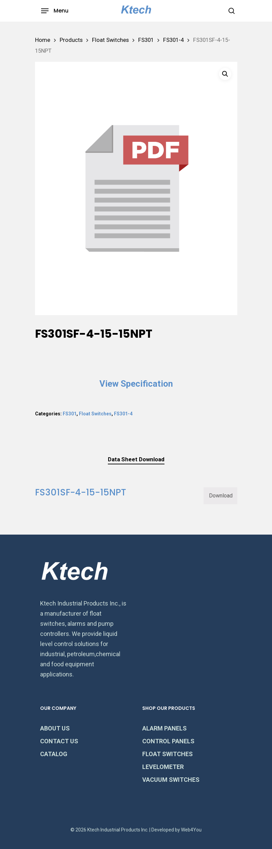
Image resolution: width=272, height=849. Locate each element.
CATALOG (53, 753)
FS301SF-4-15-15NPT (80, 492)
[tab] (136, 459)
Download (221, 495)
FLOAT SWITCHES (167, 753)
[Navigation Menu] (54, 10)
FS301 (146, 40)
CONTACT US (59, 741)
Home (42, 40)
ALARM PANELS (164, 728)
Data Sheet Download (136, 459)
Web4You (191, 829)
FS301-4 (173, 40)
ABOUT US (55, 728)
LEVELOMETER (163, 766)
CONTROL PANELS (168, 741)
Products (71, 40)
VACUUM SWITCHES (171, 779)
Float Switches (110, 40)
